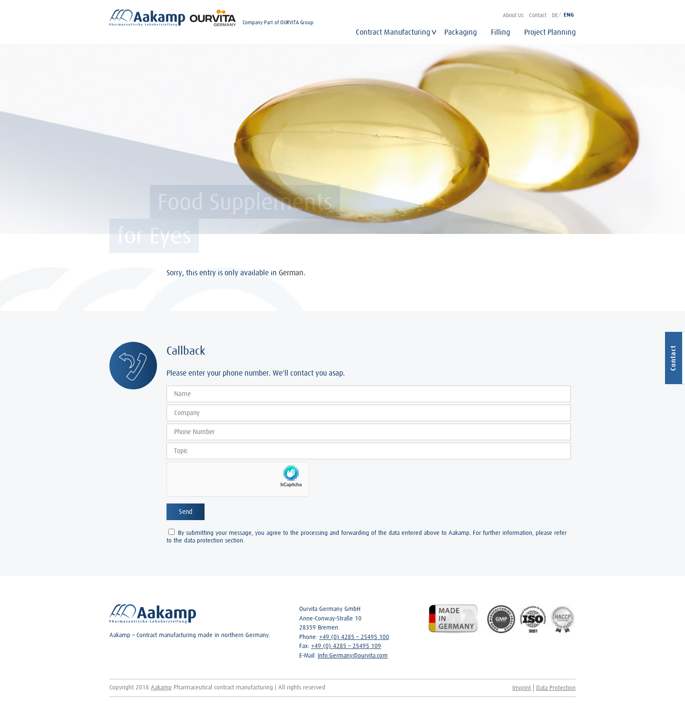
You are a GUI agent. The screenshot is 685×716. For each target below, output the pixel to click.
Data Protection (556, 687)
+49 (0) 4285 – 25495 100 (354, 636)
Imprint (521, 687)
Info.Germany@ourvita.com (353, 655)
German (291, 272)
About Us (513, 15)
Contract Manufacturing (393, 32)
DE (555, 15)
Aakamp (161, 687)
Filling (500, 32)
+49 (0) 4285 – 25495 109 (346, 645)
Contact (538, 15)
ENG (569, 15)
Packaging (460, 32)
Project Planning (550, 32)
